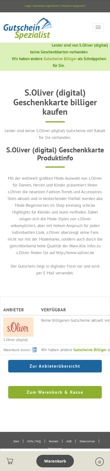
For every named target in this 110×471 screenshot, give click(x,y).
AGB (68, 441)
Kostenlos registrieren (46, 5)
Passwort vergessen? (73, 5)
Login (28, 5)
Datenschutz (87, 441)
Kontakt (53, 441)
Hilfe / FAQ (34, 441)
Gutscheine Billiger (61, 58)
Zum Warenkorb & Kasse (55, 392)
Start (16, 441)
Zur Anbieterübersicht (55, 366)
